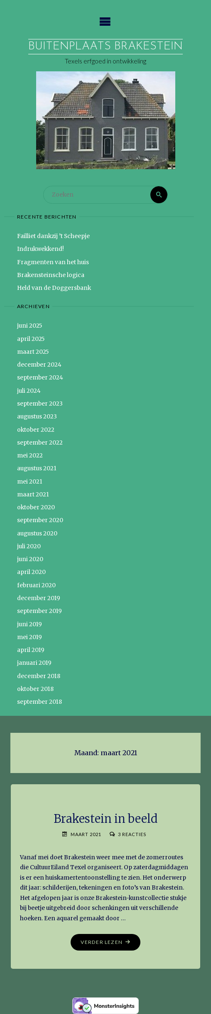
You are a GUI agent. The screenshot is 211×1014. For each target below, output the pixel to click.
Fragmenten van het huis (53, 262)
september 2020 (40, 520)
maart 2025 (33, 351)
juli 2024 (29, 390)
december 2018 (38, 676)
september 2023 (40, 403)
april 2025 (31, 339)
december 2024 (39, 364)
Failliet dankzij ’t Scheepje (53, 236)
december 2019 (38, 598)
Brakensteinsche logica (50, 275)
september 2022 (40, 442)
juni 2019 (29, 624)
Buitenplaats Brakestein (105, 46)
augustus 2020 (37, 533)
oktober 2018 (35, 689)
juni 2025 (29, 325)
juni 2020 (30, 559)
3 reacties (132, 834)
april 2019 (30, 650)
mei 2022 (30, 455)
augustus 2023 (37, 416)
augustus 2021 (36, 468)
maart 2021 (33, 494)
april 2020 (31, 572)
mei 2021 (29, 481)
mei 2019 (29, 637)
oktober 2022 (35, 429)
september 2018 (39, 701)
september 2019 (39, 611)
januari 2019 (34, 662)
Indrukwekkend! (40, 249)
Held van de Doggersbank (54, 288)
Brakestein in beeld (105, 819)
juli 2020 (29, 546)
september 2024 (40, 377)
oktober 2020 (36, 507)
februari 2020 (36, 585)
